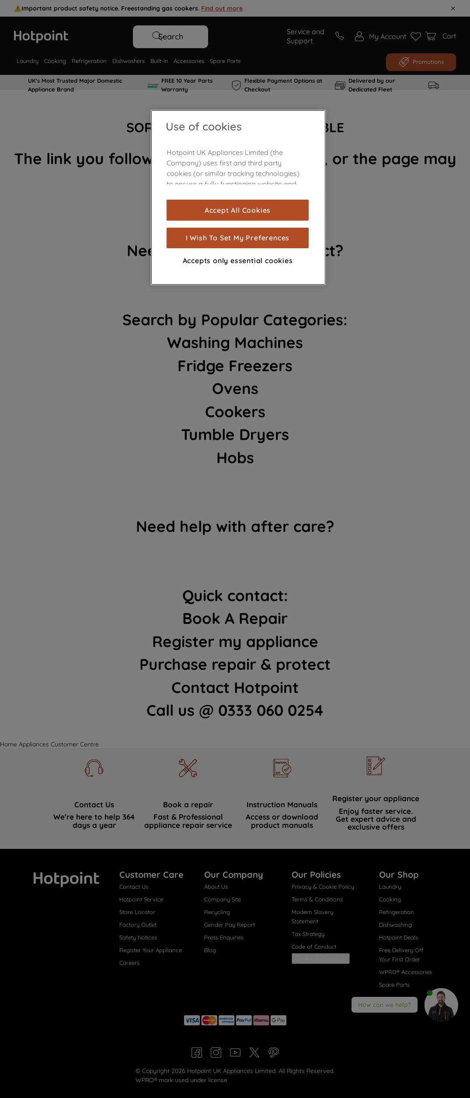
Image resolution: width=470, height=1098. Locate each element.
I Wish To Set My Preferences (237, 237)
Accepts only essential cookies (238, 260)
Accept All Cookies (238, 210)
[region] (238, 197)
